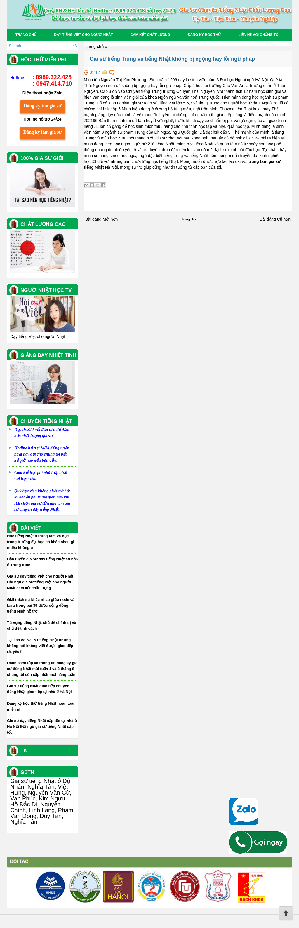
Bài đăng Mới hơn (101, 219)
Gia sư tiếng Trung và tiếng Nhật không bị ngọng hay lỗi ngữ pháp (172, 59)
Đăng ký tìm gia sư (43, 105)
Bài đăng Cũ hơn (275, 219)
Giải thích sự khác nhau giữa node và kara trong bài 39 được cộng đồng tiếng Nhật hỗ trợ (40, 605)
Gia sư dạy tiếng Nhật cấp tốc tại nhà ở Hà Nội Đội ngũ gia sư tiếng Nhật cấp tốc (42, 726)
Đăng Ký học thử (204, 35)
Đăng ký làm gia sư (42, 132)
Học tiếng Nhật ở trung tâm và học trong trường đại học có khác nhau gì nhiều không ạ (40, 542)
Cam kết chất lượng (150, 35)
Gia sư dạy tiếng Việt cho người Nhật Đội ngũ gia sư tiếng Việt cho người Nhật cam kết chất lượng (40, 582)
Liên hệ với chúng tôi (258, 35)
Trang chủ (25, 35)
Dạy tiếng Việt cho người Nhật (83, 35)
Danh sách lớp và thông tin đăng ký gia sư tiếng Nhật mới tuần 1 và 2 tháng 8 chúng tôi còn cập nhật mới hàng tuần (42, 669)
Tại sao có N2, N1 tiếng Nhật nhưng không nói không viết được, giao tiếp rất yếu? (40, 646)
